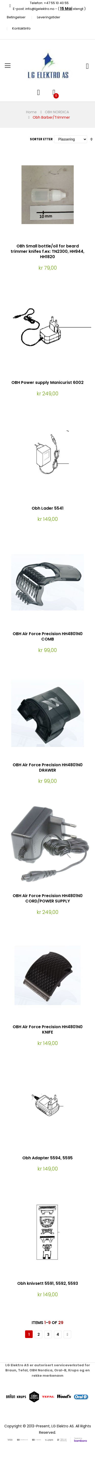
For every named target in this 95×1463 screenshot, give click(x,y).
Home (31, 112)
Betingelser (16, 17)
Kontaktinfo (21, 28)
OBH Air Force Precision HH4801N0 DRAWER (48, 767)
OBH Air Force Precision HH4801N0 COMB (48, 636)
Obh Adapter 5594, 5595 (47, 1158)
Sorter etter (41, 139)
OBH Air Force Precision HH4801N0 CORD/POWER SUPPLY (48, 898)
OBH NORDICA (57, 112)
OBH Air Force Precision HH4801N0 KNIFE (48, 1029)
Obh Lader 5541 (48, 508)
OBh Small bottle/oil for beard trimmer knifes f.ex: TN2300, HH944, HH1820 (47, 251)
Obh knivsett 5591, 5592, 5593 (47, 1283)
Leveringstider (48, 17)
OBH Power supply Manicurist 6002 (47, 382)
